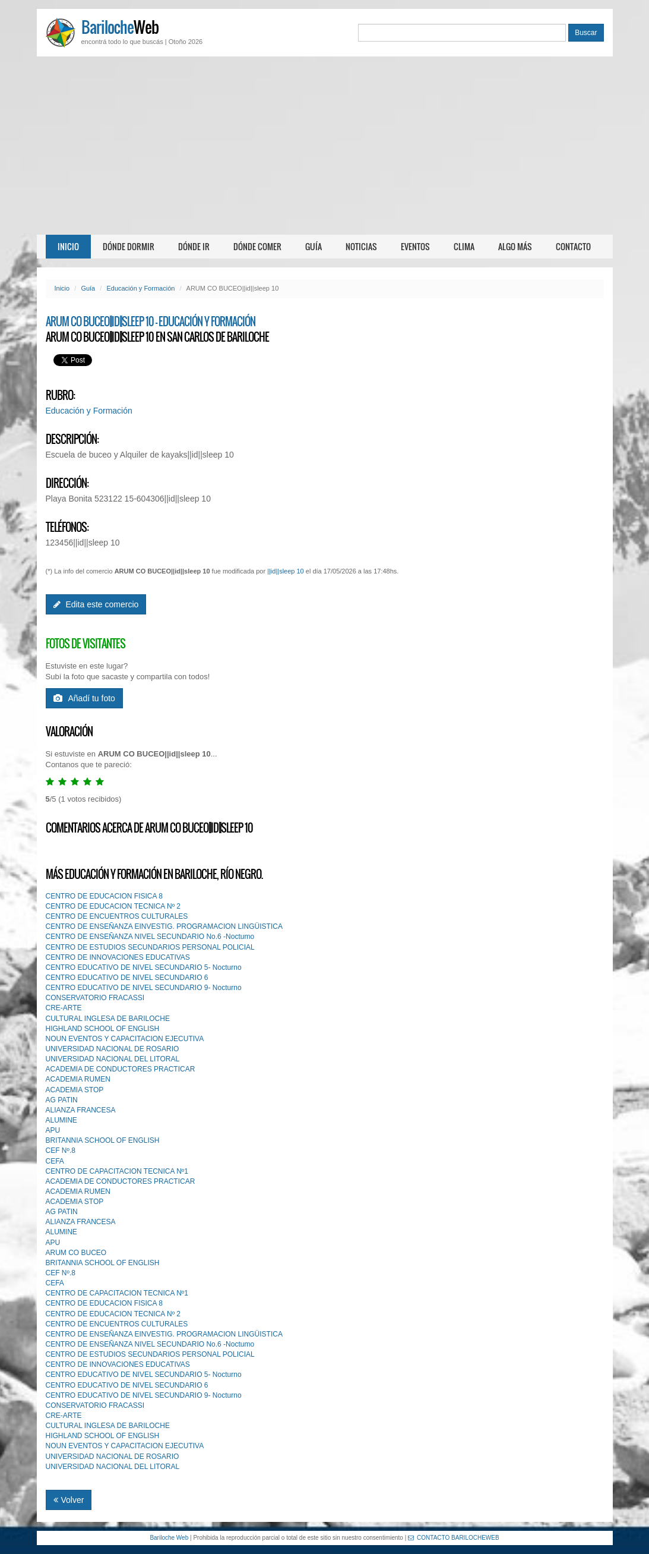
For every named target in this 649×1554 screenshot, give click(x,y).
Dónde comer (257, 246)
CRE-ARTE (64, 1008)
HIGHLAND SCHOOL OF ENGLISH (103, 1029)
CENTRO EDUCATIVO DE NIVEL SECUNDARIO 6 (127, 977)
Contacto (573, 246)
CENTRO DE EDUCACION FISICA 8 (104, 896)
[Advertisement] (324, 145)
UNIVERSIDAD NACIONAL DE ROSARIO (112, 1049)
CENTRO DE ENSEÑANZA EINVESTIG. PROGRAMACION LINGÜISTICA (164, 926)
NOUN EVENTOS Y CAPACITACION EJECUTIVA (125, 1039)
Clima (464, 246)
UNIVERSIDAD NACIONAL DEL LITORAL (113, 1059)
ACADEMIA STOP (75, 1090)
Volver (68, 1500)
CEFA (55, 1161)
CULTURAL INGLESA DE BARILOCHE (108, 1018)
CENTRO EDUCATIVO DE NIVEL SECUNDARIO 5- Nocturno (144, 967)
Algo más (515, 246)
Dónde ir (194, 246)
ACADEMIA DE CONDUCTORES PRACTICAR (120, 1069)
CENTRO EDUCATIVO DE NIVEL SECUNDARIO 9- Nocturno (144, 988)
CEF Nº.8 (60, 1150)
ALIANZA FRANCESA (81, 1110)
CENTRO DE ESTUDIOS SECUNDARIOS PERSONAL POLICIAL (150, 947)
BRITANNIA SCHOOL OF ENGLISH (103, 1140)
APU (53, 1130)
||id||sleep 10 (285, 571)
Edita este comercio (96, 604)
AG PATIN (62, 1100)
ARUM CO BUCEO (76, 1253)
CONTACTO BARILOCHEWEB (453, 1537)
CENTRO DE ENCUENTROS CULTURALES (117, 916)
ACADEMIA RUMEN (78, 1079)
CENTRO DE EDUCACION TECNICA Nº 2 (113, 906)
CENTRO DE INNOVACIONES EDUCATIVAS (118, 957)
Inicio (68, 246)
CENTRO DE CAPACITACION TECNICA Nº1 (117, 1171)
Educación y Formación (140, 288)
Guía (313, 246)
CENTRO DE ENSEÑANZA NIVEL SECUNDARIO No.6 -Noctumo (150, 936)
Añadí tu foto (84, 698)
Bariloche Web (169, 1537)
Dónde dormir (128, 246)
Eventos (415, 246)
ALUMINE (61, 1120)
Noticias (361, 246)
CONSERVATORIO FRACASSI (95, 998)
